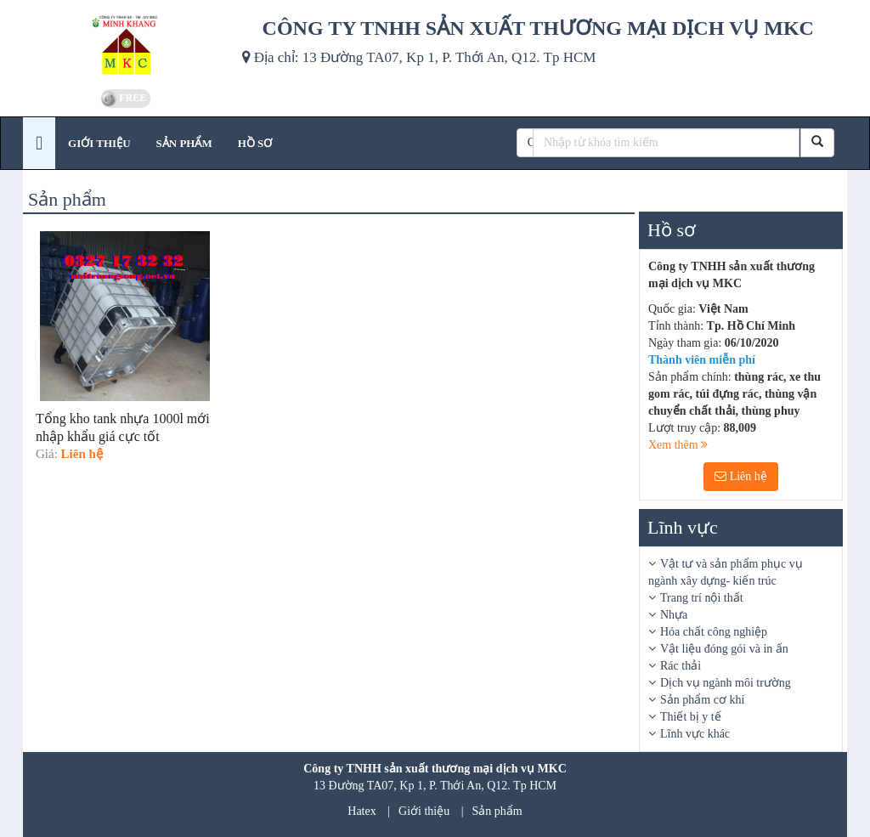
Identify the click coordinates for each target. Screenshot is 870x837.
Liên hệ (741, 476)
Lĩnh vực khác (695, 733)
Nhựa (673, 614)
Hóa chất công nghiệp (713, 631)
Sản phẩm (497, 811)
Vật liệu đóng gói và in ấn (724, 648)
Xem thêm (678, 444)
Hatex (361, 811)
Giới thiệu (423, 811)
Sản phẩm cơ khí (702, 699)
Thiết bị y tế (690, 716)
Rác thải (680, 665)
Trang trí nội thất (701, 597)
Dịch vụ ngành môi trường (725, 682)
